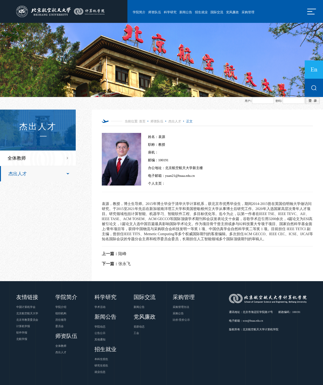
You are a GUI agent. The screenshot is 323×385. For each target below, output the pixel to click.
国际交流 (216, 12)
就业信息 (99, 372)
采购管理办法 (181, 307)
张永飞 (116, 263)
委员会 (59, 326)
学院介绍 (60, 307)
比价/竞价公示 (181, 319)
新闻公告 (185, 12)
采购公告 (178, 313)
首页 (142, 121)
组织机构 (60, 313)
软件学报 (21, 332)
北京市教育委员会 (27, 319)
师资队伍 (154, 12)
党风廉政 (232, 12)
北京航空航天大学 (27, 313)
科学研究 (170, 12)
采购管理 (248, 12)
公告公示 (99, 333)
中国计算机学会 (25, 307)
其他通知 (99, 339)
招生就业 (201, 12)
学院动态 (99, 326)
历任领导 (60, 319)
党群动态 (139, 326)
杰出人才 (17, 173)
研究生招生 (101, 365)
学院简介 (139, 12)
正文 (189, 121)
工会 (136, 333)
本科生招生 (101, 359)
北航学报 (21, 339)
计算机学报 (23, 326)
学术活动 (99, 307)
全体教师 (17, 158)
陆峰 (114, 253)
